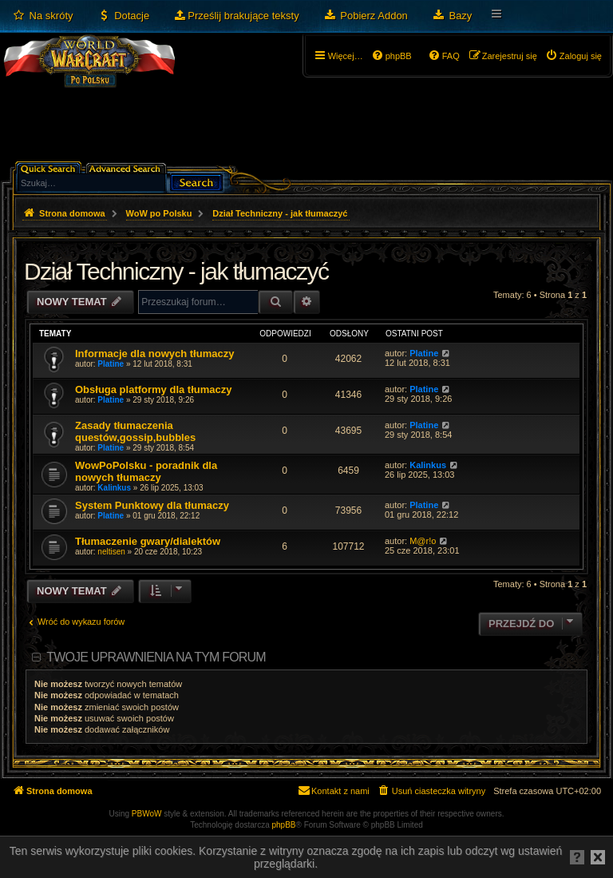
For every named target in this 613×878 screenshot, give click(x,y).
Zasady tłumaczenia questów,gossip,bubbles (135, 431)
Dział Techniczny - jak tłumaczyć (176, 271)
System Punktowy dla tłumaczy (152, 505)
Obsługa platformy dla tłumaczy (153, 389)
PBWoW (147, 813)
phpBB (284, 824)
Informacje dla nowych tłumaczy (154, 354)
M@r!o (422, 541)
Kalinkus (114, 487)
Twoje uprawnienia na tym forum (156, 657)
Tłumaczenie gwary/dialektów (147, 541)
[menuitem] (42, 16)
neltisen (111, 551)
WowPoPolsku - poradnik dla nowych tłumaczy (146, 471)
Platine (110, 364)
